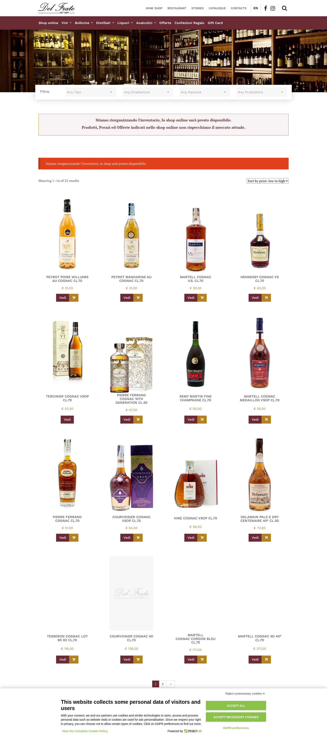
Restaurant (176, 8)
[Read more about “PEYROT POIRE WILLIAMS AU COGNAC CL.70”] (73, 298)
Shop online (48, 23)
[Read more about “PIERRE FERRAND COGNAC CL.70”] (73, 538)
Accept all (236, 705)
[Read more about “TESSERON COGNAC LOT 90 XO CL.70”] (73, 660)
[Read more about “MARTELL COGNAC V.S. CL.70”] (202, 298)
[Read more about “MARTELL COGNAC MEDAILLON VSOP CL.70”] (266, 420)
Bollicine (82, 23)
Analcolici (144, 23)
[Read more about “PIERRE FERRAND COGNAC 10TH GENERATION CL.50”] (138, 420)
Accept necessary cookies (235, 717)
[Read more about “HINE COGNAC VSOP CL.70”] (202, 538)
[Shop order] (268, 181)
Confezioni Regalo (189, 23)
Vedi (62, 298)
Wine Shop (154, 8)
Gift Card (215, 23)
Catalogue (217, 8)
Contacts (239, 8)
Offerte (165, 23)
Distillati (104, 23)
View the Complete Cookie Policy (85, 731)
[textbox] (90, 92)
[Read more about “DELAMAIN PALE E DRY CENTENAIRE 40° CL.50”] (266, 538)
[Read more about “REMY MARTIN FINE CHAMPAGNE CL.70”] (202, 420)
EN (255, 8)
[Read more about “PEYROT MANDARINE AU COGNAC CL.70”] (138, 298)
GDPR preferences (236, 728)
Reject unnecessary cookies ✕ (245, 693)
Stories (197, 8)
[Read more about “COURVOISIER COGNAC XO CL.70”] (138, 660)
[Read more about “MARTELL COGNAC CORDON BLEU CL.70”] (202, 660)
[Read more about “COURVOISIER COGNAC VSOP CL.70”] (138, 538)
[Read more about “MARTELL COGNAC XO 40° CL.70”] (266, 660)
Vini (65, 23)
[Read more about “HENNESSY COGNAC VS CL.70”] (266, 298)
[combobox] (90, 92)
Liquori (123, 23)
